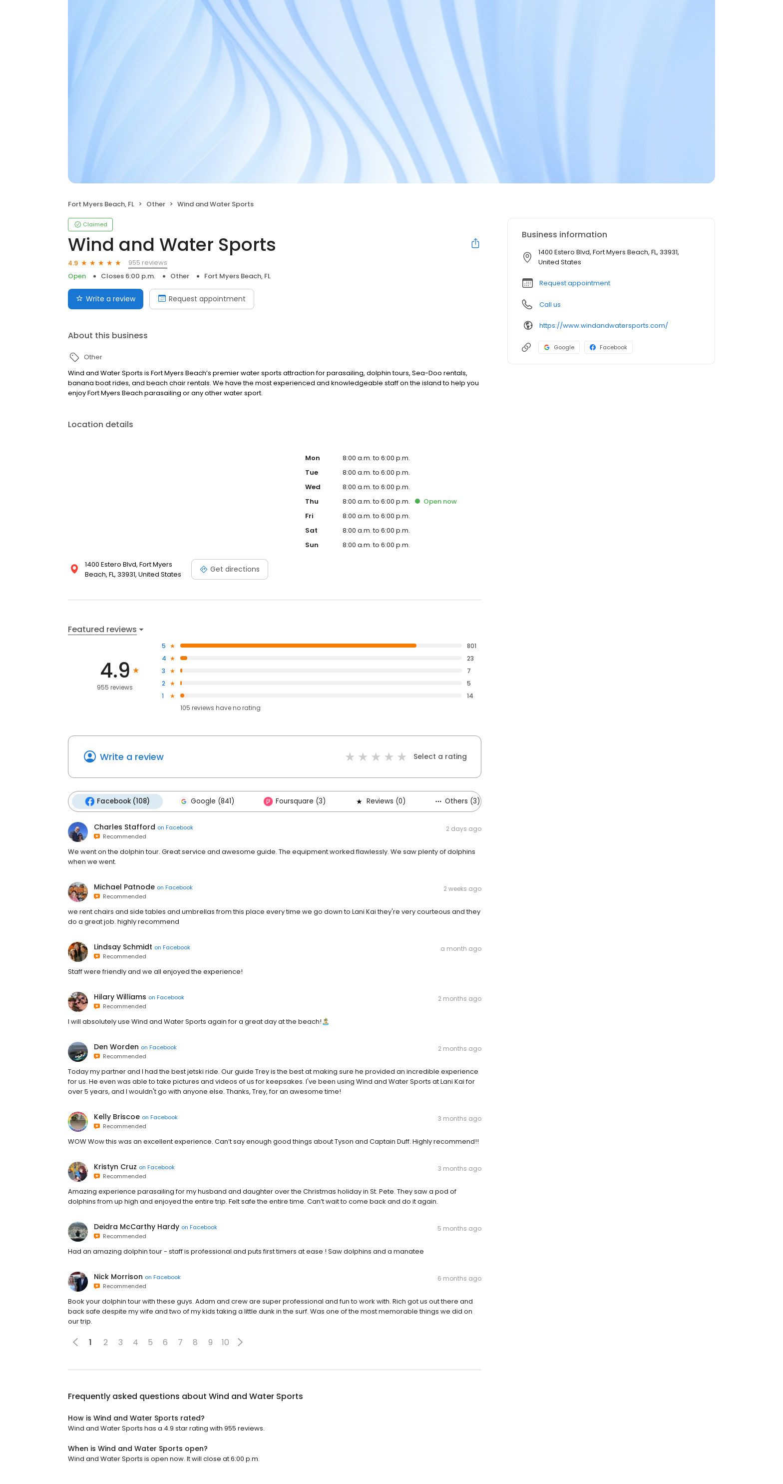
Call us (550, 304)
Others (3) (456, 801)
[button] (240, 1342)
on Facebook (175, 827)
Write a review (132, 756)
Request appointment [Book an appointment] (202, 299)
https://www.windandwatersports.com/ (603, 325)
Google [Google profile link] (559, 347)
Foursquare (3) (294, 801)
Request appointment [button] (574, 283)
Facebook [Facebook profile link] (608, 347)
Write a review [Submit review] (105, 299)
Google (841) (206, 801)
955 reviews (147, 262)
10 (225, 1342)
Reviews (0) (379, 801)
